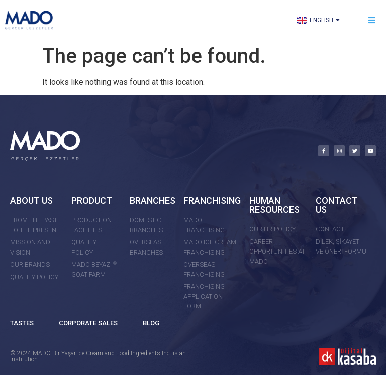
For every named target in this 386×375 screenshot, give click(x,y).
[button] (372, 20)
